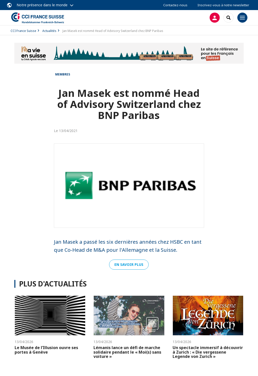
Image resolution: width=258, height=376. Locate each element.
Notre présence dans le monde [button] (42, 5)
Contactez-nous (175, 5)
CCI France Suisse (23, 31)
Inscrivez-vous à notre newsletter (223, 5)
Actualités (49, 31)
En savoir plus (128, 264)
